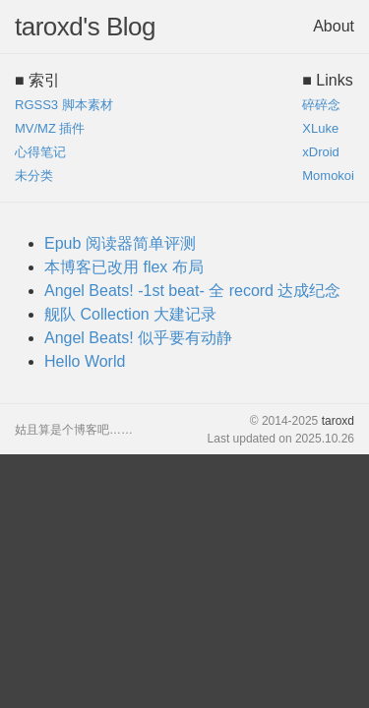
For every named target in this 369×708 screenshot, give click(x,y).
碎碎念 (321, 104)
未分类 (34, 175)
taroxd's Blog (85, 26)
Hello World (84, 361)
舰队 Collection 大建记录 (130, 314)
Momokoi (328, 175)
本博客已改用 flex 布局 (124, 267)
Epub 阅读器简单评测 (120, 243)
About (333, 26)
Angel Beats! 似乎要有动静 (138, 337)
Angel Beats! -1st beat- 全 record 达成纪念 (192, 290)
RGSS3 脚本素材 (64, 104)
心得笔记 (40, 152)
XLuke (320, 128)
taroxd (338, 421)
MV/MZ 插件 (50, 128)
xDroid (320, 152)
